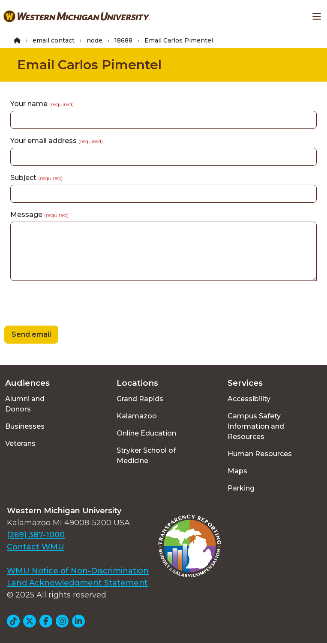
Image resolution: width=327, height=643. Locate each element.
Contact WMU (35, 547)
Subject (36, 178)
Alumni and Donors (25, 404)
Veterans (20, 443)
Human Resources (260, 454)
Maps (237, 471)
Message (39, 214)
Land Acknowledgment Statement (77, 583)
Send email (31, 334)
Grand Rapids (140, 399)
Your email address (56, 141)
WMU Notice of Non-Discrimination (78, 571)
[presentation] (65, 304)
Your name (42, 104)
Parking (241, 488)
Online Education (146, 433)
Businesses (25, 426)
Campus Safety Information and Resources (256, 426)
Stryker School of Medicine (146, 455)
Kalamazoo (137, 416)
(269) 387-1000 (36, 534)
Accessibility (249, 399)
